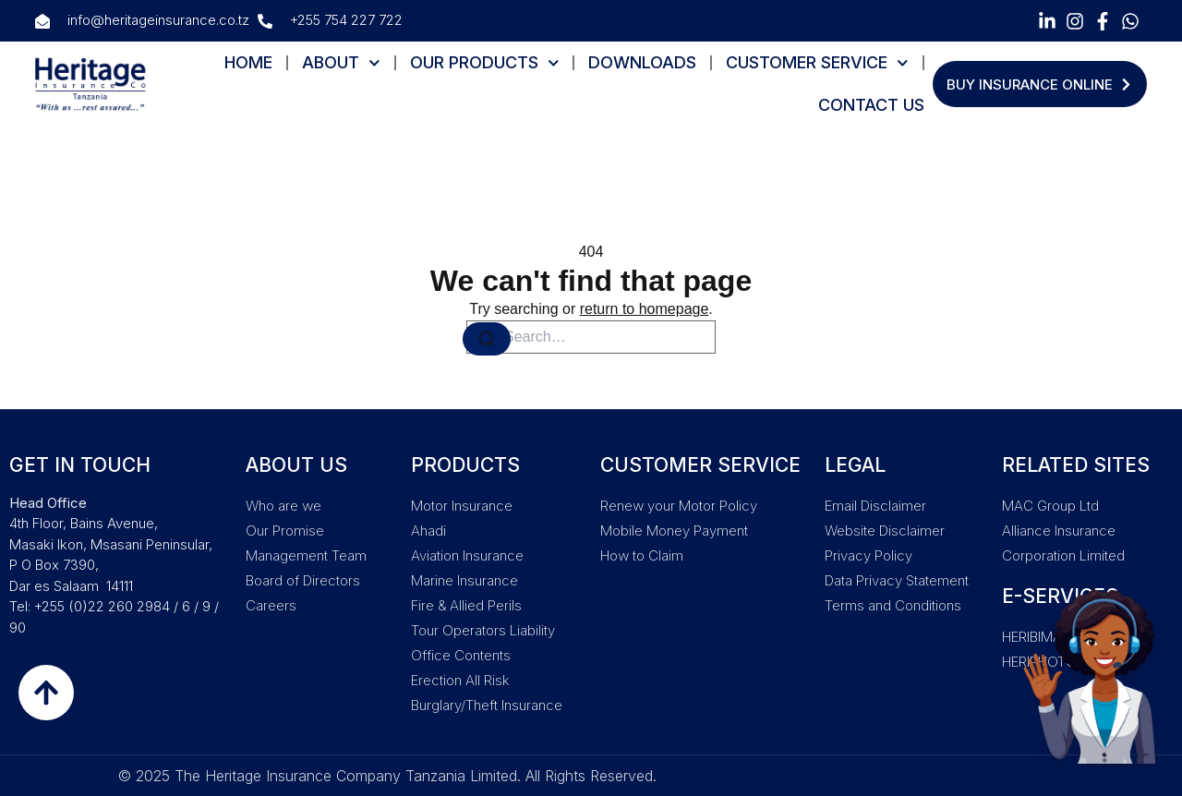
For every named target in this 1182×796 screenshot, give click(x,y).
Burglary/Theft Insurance (486, 705)
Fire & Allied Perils (466, 605)
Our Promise (285, 530)
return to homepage (644, 309)
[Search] (487, 339)
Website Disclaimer (885, 530)
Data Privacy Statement (897, 580)
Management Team (306, 555)
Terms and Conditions (893, 605)
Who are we (283, 505)
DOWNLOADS (642, 62)
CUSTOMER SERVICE (817, 63)
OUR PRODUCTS (485, 63)
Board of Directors (303, 580)
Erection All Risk (460, 680)
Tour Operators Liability (483, 630)
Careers (271, 605)
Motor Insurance (462, 505)
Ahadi (428, 530)
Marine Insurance (464, 580)
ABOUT (341, 63)
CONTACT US (871, 105)
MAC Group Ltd (1050, 505)
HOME (248, 62)
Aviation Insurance (467, 555)
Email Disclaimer (875, 505)
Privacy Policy (868, 555)
